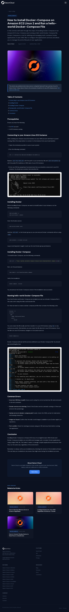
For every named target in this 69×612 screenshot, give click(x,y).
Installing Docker (13, 103)
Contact (5, 600)
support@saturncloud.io (8, 557)
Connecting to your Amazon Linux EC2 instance (22, 100)
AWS (12, 126)
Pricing (37, 558)
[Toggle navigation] (65, 2)
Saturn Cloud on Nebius (8, 570)
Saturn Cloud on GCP (8, 586)
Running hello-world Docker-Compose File (20, 108)
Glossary (38, 570)
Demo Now (35, 472)
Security (5, 598)
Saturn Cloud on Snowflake (9, 581)
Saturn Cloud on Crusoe (9, 572)
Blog (37, 568)
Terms (60, 608)
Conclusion (12, 113)
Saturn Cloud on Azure (8, 583)
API (37, 553)
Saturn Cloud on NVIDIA (8, 577)
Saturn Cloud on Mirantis (9, 568)
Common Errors (13, 110)
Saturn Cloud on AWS (8, 579)
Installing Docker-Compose (16, 105)
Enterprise (38, 555)
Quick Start (39, 551)
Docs (37, 572)
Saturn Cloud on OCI (8, 588)
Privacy (64, 608)
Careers (5, 596)
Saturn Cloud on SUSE (8, 574)
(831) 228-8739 (6, 559)
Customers (38, 574)
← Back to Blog (11, 11)
